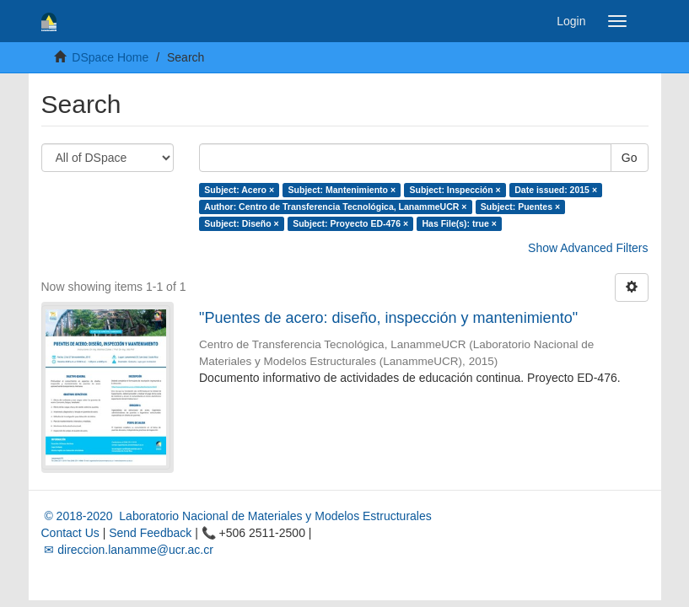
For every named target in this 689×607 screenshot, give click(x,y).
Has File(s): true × (460, 223)
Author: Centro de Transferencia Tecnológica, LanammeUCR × (335, 206)
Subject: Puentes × (520, 206)
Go (630, 157)
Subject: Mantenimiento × (342, 190)
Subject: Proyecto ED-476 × (350, 223)
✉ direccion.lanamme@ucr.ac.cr (127, 549)
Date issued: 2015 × (555, 190)
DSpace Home (110, 57)
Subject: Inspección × (455, 190)
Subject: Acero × (239, 190)
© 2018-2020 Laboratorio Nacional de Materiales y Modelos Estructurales (236, 516)
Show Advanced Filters (588, 248)
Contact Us (70, 533)
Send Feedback (150, 533)
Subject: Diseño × (241, 223)
